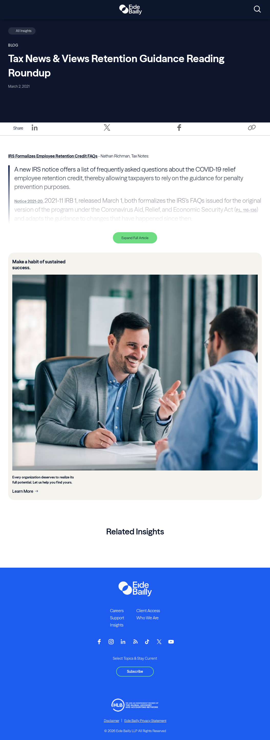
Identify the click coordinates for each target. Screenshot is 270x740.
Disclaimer (111, 721)
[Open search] (257, 9)
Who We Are (147, 617)
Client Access (148, 610)
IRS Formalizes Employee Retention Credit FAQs (53, 156)
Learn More (22, 491)
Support (117, 617)
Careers (117, 610)
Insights (116, 624)
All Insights (23, 31)
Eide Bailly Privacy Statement (145, 721)
